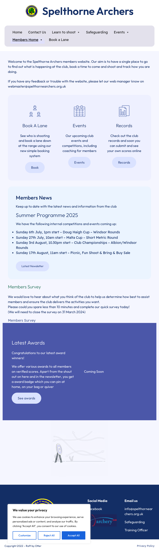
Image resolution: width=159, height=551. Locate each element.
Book (35, 168)
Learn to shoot (66, 32)
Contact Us (37, 32)
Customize (24, 535)
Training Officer (136, 530)
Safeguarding (97, 32)
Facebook (94, 509)
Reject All (49, 535)
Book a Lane (59, 40)
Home (17, 32)
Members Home (27, 40)
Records (124, 162)
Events (121, 32)
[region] (49, 523)
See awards (26, 398)
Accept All (74, 535)
